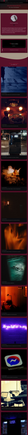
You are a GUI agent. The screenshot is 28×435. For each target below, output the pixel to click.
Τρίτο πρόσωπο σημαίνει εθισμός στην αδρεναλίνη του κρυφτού (11, 251)
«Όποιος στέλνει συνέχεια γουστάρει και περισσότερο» (10, 377)
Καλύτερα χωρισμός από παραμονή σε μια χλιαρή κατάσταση (11, 220)
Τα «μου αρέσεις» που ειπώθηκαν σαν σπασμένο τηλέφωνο (10, 157)
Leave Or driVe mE (4, 93)
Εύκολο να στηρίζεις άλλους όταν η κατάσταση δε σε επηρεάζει (11, 94)
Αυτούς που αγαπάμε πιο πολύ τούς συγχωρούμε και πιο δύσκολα (11, 345)
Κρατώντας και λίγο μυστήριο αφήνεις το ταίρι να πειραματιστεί (11, 188)
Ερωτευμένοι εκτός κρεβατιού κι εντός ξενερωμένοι (9, 314)
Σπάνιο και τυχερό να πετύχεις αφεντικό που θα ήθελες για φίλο (11, 408)
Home (9, 7)
